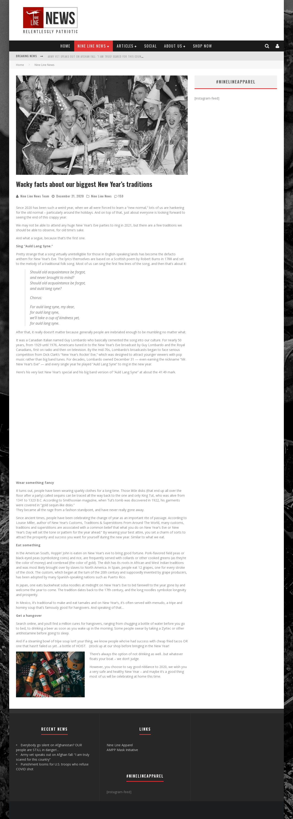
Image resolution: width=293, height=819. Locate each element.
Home (65, 46)
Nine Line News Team (34, 196)
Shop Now (202, 46)
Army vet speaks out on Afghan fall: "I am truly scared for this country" (97, 56)
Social (150, 46)
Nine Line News (92, 46)
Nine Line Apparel (120, 745)
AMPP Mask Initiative (122, 750)
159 (120, 196)
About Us (173, 46)
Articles (125, 46)
